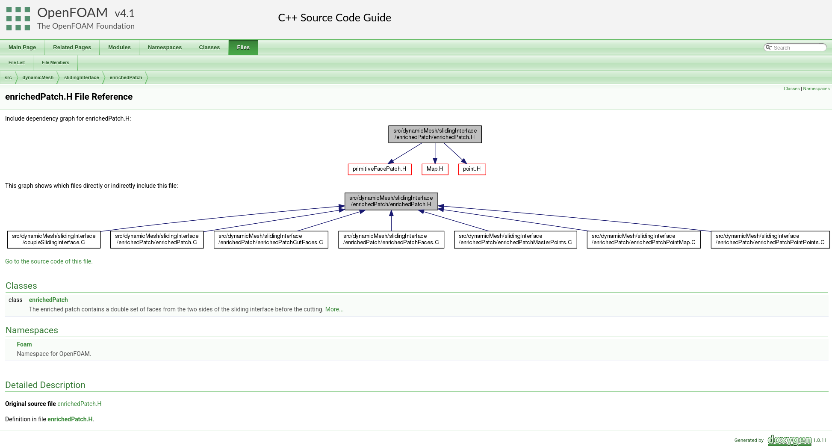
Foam (24, 344)
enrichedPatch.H (79, 403)
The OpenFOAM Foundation (86, 25)
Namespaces (816, 89)
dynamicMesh (38, 77)
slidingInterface (81, 77)
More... (334, 309)
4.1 (127, 13)
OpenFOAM (72, 12)
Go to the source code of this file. (49, 261)
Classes (792, 89)
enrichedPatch (126, 77)
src (8, 77)
